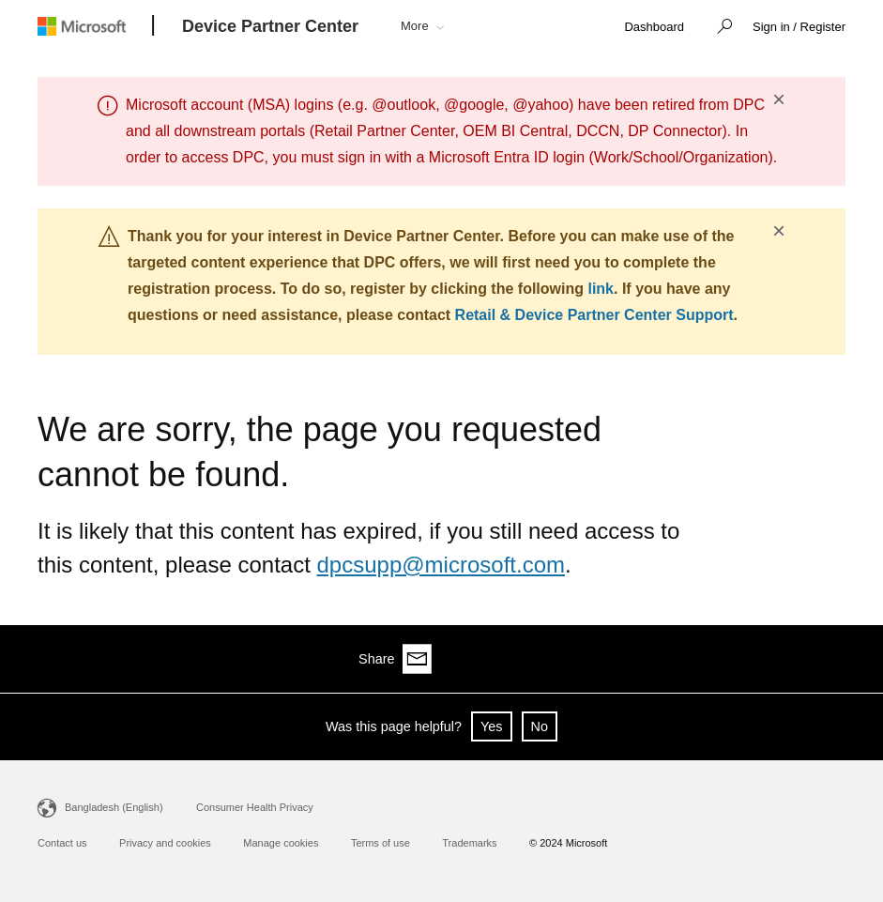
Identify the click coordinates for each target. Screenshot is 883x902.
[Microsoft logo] (96, 26)
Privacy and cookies (165, 842)
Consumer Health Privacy (254, 807)
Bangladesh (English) (114, 807)
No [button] (539, 726)
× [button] (778, 99)
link (600, 289)
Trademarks (469, 842)
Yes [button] (491, 726)
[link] (654, 28)
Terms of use (380, 842)
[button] (719, 28)
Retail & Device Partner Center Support (594, 315)
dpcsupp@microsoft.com (441, 564)
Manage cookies (280, 842)
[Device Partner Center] (270, 27)
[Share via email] (830, 659)
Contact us (62, 842)
